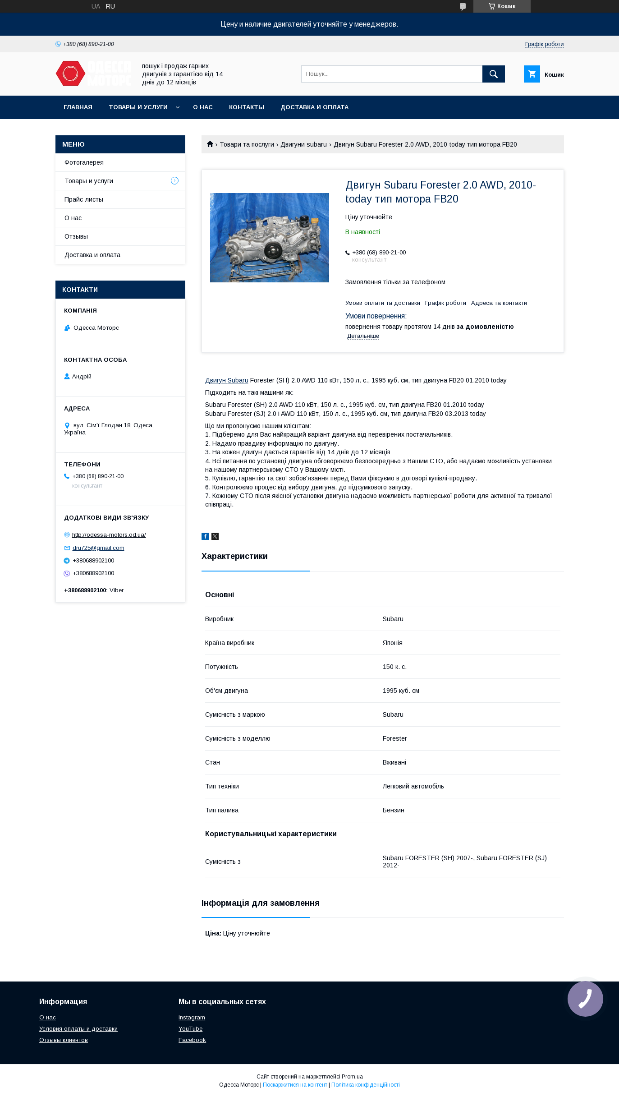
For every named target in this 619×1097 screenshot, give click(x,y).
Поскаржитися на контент (295, 1085)
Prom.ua (352, 1077)
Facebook (192, 1040)
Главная (78, 107)
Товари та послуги (247, 144)
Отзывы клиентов (63, 1040)
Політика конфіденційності (365, 1085)
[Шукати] (493, 74)
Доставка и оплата (314, 107)
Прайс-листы (83, 199)
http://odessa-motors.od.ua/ (109, 534)
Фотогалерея (84, 162)
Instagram (192, 1017)
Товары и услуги (138, 107)
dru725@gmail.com (98, 547)
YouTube (190, 1028)
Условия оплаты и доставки (78, 1028)
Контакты (246, 107)
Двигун (226, 380)
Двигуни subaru (303, 144)
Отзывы (76, 236)
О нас (203, 107)
